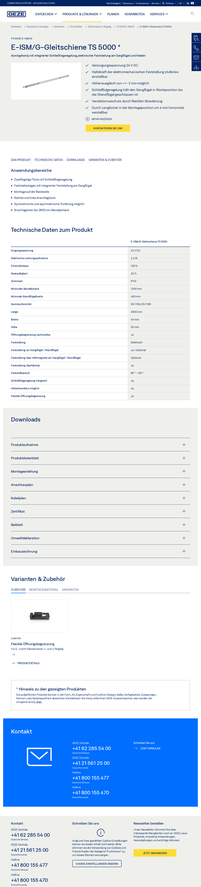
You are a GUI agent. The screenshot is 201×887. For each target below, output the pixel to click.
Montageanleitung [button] (98, 471)
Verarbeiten (135, 14)
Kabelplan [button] (98, 498)
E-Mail (38, 701)
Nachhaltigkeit (113, 3)
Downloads (76, 160)
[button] (169, 3)
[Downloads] (196, 67)
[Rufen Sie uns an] (196, 48)
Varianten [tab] (70, 589)
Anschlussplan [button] (98, 485)
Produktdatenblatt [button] (98, 458)
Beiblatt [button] (98, 525)
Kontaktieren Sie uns (107, 128)
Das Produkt (21, 160)
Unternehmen (142, 3)
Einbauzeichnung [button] (98, 551)
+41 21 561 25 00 (91, 763)
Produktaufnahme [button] (98, 445)
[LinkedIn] (188, 3)
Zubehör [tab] (18, 589)
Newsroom (128, 3)
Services (157, 14)
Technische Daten (49, 160)
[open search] (193, 14)
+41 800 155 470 (90, 792)
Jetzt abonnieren (155, 853)
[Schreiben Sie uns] (196, 57)
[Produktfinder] (196, 38)
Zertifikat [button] (98, 511)
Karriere (155, 3)
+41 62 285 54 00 (91, 748)
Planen (113, 14)
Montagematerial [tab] (44, 589)
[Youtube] (192, 3)
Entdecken (44, 14)
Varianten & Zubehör (105, 160)
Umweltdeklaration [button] (98, 538)
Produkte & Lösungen (80, 14)
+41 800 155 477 (90, 777)
